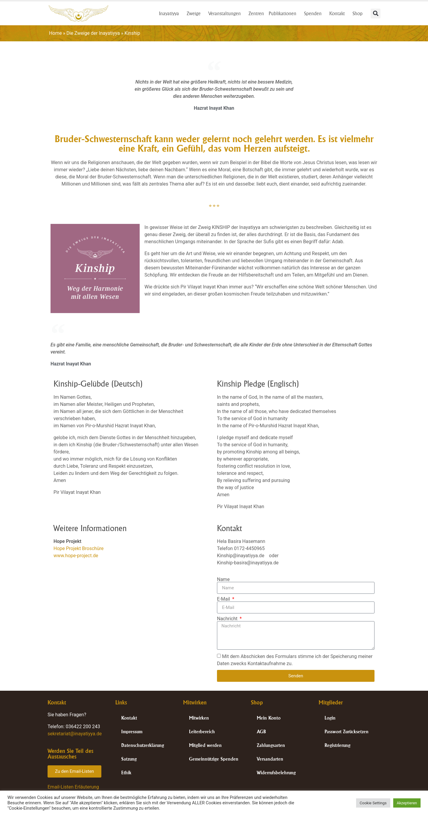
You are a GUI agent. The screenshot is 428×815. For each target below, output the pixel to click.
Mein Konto (269, 718)
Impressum (131, 731)
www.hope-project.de (76, 555)
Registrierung (337, 745)
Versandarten (270, 759)
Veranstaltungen (226, 13)
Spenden (314, 13)
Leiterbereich (202, 731)
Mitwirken (199, 718)
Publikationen (284, 13)
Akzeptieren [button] (407, 803)
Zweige (195, 13)
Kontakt (338, 13)
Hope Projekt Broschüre (78, 548)
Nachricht (228, 618)
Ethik (126, 772)
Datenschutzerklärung (142, 745)
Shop (359, 13)
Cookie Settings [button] (373, 803)
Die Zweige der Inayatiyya (93, 33)
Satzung (129, 759)
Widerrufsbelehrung (276, 772)
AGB (261, 731)
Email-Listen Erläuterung (73, 787)
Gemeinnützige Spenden (213, 759)
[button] (375, 13)
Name (223, 579)
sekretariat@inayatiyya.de (75, 734)
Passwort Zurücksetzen (347, 731)
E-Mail (224, 599)
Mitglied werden (205, 745)
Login (330, 718)
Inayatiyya (170, 13)
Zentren (256, 13)
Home (55, 33)
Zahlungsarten (271, 745)
